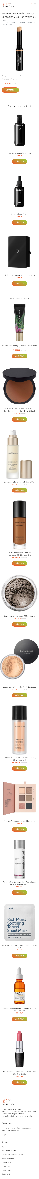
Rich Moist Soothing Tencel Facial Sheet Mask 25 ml (19, 946)
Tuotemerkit (15, 76)
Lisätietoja (10, 90)
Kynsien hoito (6, 1162)
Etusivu (4, 20)
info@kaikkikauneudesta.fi (11, 1135)
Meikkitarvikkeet (7, 1170)
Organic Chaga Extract (19, 214)
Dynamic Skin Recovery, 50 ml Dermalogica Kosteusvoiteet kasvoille (19, 883)
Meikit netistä (6, 1166)
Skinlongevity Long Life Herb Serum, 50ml (19, 482)
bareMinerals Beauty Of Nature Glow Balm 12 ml (19, 347)
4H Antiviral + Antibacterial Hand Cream (19, 275)
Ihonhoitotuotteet (8, 1158)
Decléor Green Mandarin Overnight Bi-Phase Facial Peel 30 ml (19, 1010)
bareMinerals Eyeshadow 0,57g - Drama (19, 616)
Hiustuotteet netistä (9, 1151)
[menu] (35, 4)
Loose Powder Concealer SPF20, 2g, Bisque (19, 687)
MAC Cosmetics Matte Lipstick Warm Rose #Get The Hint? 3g (19, 1073)
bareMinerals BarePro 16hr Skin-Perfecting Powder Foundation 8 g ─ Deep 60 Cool (19, 410)
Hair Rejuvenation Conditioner (19, 153)
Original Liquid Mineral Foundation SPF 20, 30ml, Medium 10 (19, 759)
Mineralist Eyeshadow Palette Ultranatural (19, 821)
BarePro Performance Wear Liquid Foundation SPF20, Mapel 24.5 (19, 554)
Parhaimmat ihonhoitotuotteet (12, 1155)
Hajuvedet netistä (8, 1147)
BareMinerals (25, 76)
